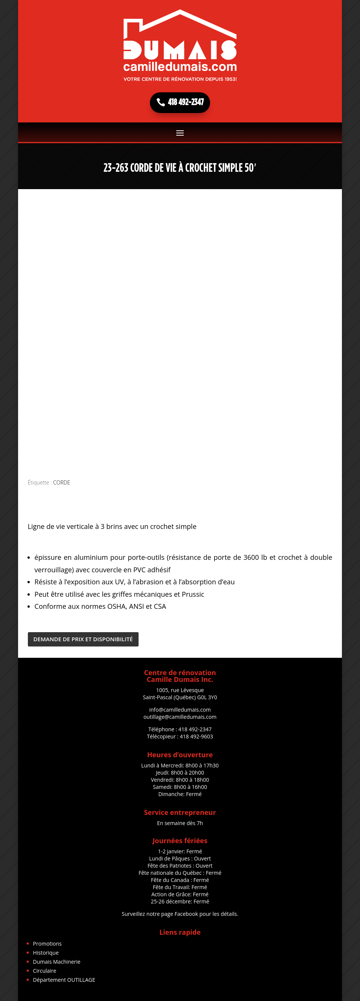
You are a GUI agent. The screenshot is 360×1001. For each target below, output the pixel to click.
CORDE (61, 482)
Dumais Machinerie (57, 961)
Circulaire (44, 970)
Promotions (47, 943)
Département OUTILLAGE (64, 979)
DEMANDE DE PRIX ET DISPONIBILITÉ (83, 639)
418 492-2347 (186, 102)
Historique (46, 952)
